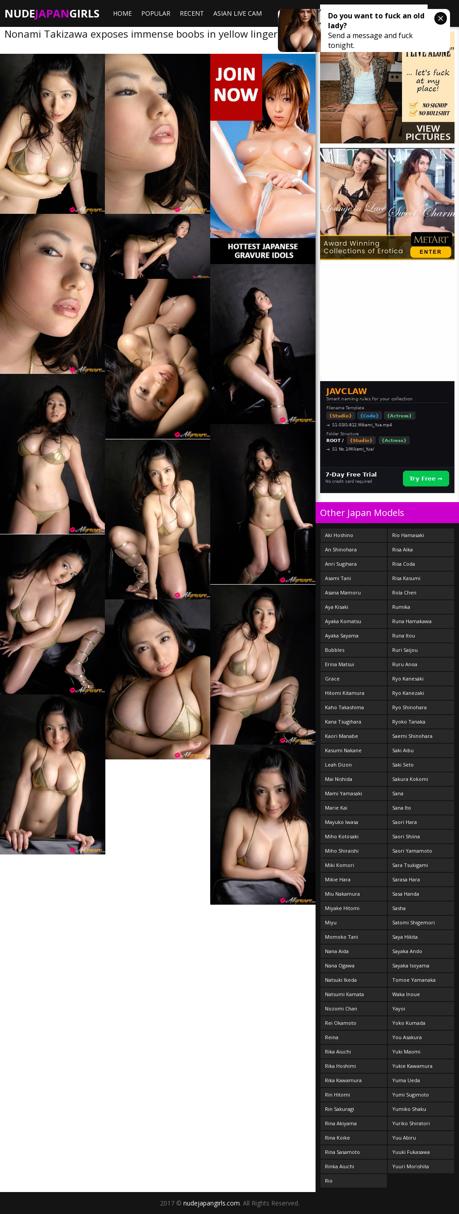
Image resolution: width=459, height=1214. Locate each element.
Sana (397, 793)
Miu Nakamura (342, 893)
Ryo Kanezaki (408, 692)
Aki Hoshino (339, 535)
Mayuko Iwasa (341, 822)
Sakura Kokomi (410, 779)
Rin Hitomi (337, 1094)
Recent (192, 13)
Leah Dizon (338, 764)
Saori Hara (404, 822)
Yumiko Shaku (409, 1109)
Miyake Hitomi (342, 908)
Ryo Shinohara (409, 707)
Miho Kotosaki (342, 836)
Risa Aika (402, 549)
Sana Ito (401, 807)
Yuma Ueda (406, 1080)
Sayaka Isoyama (410, 965)
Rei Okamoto (340, 1022)
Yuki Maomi (406, 1051)
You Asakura (407, 1037)
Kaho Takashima (344, 707)
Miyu (331, 922)
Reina (331, 1037)
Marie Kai (336, 807)
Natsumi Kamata (344, 994)
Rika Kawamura (343, 1080)
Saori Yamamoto (412, 850)
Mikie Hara (338, 879)
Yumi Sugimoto (410, 1094)
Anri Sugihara (341, 563)
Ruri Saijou (405, 649)
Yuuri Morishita (410, 1166)
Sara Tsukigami (410, 865)
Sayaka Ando (407, 951)
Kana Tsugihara (343, 721)
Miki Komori (339, 865)
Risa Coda (403, 563)
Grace (332, 678)
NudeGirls (52, 13)
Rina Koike (337, 1137)
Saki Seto (403, 764)
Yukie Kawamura (412, 1065)
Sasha (399, 908)
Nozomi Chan (341, 1008)
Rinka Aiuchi (339, 1166)
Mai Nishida (338, 779)
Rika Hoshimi (340, 1065)
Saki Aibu (403, 750)
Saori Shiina (406, 836)
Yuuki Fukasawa (411, 1152)
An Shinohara (341, 549)
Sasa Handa (405, 893)
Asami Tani (338, 578)
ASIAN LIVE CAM (237, 13)
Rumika (401, 606)
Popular (155, 13)
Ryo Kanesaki (408, 678)
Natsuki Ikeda (341, 979)
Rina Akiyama (341, 1123)
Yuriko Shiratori (411, 1123)
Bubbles (334, 649)
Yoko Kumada (408, 1022)
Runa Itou (403, 635)
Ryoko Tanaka (408, 721)
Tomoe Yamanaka (414, 979)
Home (122, 13)
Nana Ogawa (340, 965)
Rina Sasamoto (342, 1152)
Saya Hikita (405, 936)
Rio (329, 1180)
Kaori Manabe (341, 736)
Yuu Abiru (404, 1137)
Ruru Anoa (404, 664)
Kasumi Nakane (343, 750)
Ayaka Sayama (342, 635)
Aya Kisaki (336, 606)
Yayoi (398, 1008)
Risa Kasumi (406, 578)
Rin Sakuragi (339, 1109)
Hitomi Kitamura (344, 692)
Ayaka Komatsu (343, 621)
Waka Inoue (406, 994)
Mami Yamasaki (343, 793)
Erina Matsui (339, 664)
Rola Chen (404, 592)
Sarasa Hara (406, 879)
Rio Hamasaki (408, 535)
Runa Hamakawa (412, 621)
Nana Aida (337, 951)
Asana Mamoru (343, 592)
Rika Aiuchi (338, 1051)
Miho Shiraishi (342, 850)
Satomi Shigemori (413, 922)
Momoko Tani (341, 936)
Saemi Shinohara (412, 736)
